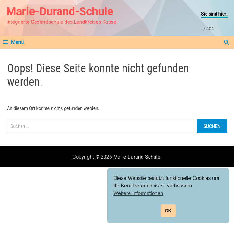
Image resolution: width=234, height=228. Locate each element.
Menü (13, 42)
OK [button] (168, 210)
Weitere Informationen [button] (138, 193)
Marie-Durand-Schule (59, 11)
